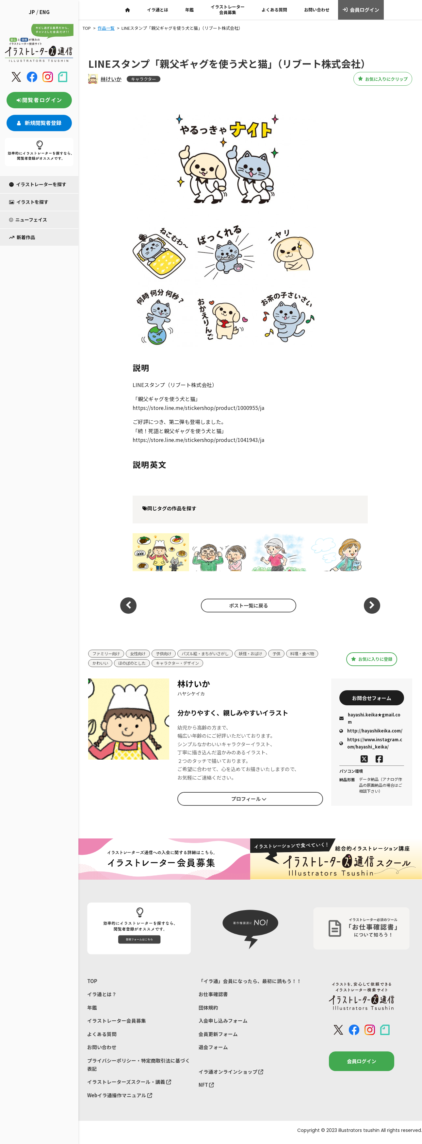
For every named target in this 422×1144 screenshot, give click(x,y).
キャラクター (143, 79)
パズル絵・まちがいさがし (212, 654)
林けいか (111, 79)
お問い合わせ (317, 10)
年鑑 (189, 10)
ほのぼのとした (170, 663)
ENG (45, 12)
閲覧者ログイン (39, 100)
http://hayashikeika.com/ (370, 732)
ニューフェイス (28, 219)
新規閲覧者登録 (39, 123)
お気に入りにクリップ (376, 79)
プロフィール (249, 799)
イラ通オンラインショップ (231, 1074)
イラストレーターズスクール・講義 (129, 1085)
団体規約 (208, 1008)
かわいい (136, 663)
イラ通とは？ (102, 995)
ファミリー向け (107, 654)
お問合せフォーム (372, 698)
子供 (287, 654)
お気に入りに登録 (372, 659)
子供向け (167, 654)
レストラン (160, 552)
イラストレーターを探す (37, 184)
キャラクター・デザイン (218, 663)
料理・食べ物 (105, 663)
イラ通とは (157, 10)
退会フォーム (213, 1049)
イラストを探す (28, 202)
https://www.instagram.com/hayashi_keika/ (370, 744)
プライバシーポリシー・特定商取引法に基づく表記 (138, 1067)
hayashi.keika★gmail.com (369, 719)
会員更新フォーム (218, 1035)
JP (32, 12)
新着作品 (22, 237)
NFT (206, 1087)
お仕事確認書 (213, 995)
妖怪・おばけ (260, 654)
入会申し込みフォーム (223, 1022)
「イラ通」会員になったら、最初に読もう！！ (250, 981)
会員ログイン (361, 10)
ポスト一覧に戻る (247, 605)
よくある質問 (274, 10)
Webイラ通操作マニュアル (120, 1098)
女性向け (140, 654)
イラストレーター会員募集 (228, 9)
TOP (92, 981)
